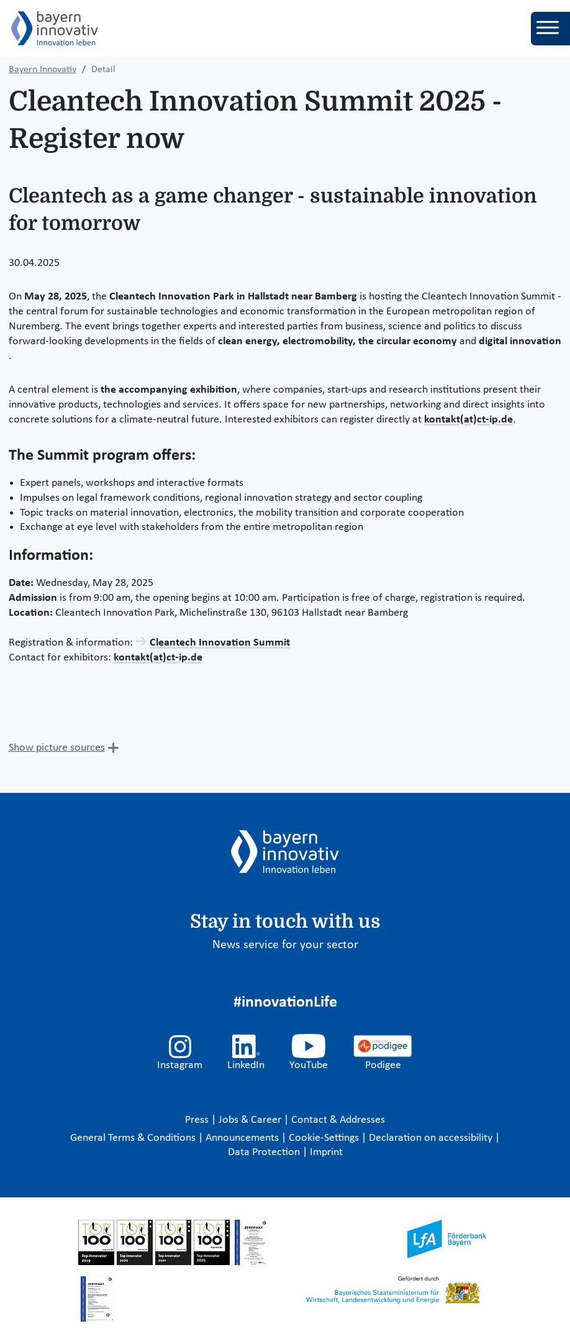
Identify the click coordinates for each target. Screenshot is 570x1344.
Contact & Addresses (338, 1120)
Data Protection (265, 1152)
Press (198, 1120)
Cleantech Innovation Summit (220, 643)
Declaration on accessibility (432, 1138)
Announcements (243, 1138)
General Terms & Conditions (134, 1138)
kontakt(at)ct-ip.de (468, 420)
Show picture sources (57, 748)
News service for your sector (285, 945)
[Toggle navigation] (550, 28)
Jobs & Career (251, 1120)
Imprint (326, 1152)
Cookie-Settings (324, 1138)
